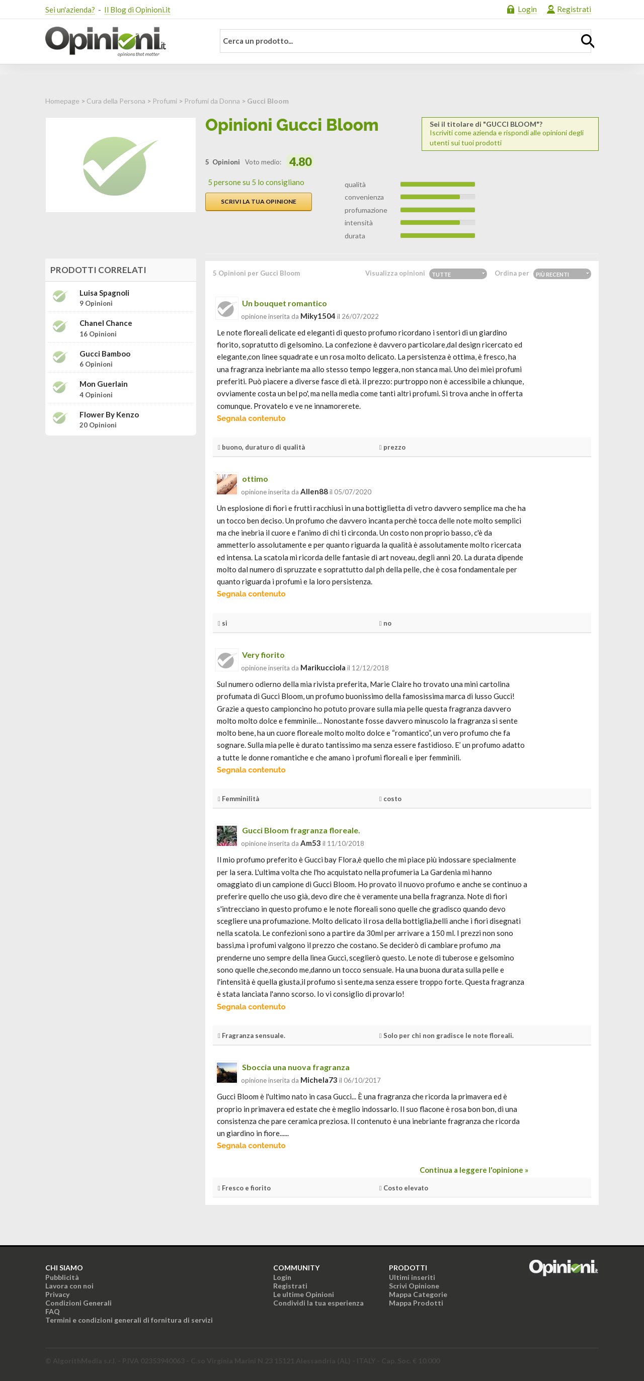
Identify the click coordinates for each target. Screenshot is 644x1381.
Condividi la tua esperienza (318, 1303)
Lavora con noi (69, 1285)
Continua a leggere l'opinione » (474, 1169)
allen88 (314, 491)
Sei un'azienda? (70, 9)
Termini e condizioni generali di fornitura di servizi (129, 1320)
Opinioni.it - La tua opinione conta (123, 41)
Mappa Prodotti (416, 1303)
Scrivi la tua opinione (258, 201)
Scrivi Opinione (414, 1285)
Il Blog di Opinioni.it (137, 9)
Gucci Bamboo (104, 354)
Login (527, 9)
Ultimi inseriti (412, 1277)
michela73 (319, 1079)
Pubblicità (62, 1277)
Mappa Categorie (418, 1294)
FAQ (52, 1311)
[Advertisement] (120, 506)
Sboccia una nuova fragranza (296, 1067)
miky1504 (318, 315)
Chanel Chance (105, 323)
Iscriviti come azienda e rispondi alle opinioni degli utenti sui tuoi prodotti (510, 133)
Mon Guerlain (103, 384)
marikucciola (323, 667)
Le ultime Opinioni (303, 1294)
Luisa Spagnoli (104, 293)
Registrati (574, 9)
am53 (310, 842)
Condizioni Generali (78, 1303)
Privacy (57, 1294)
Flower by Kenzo (109, 414)
